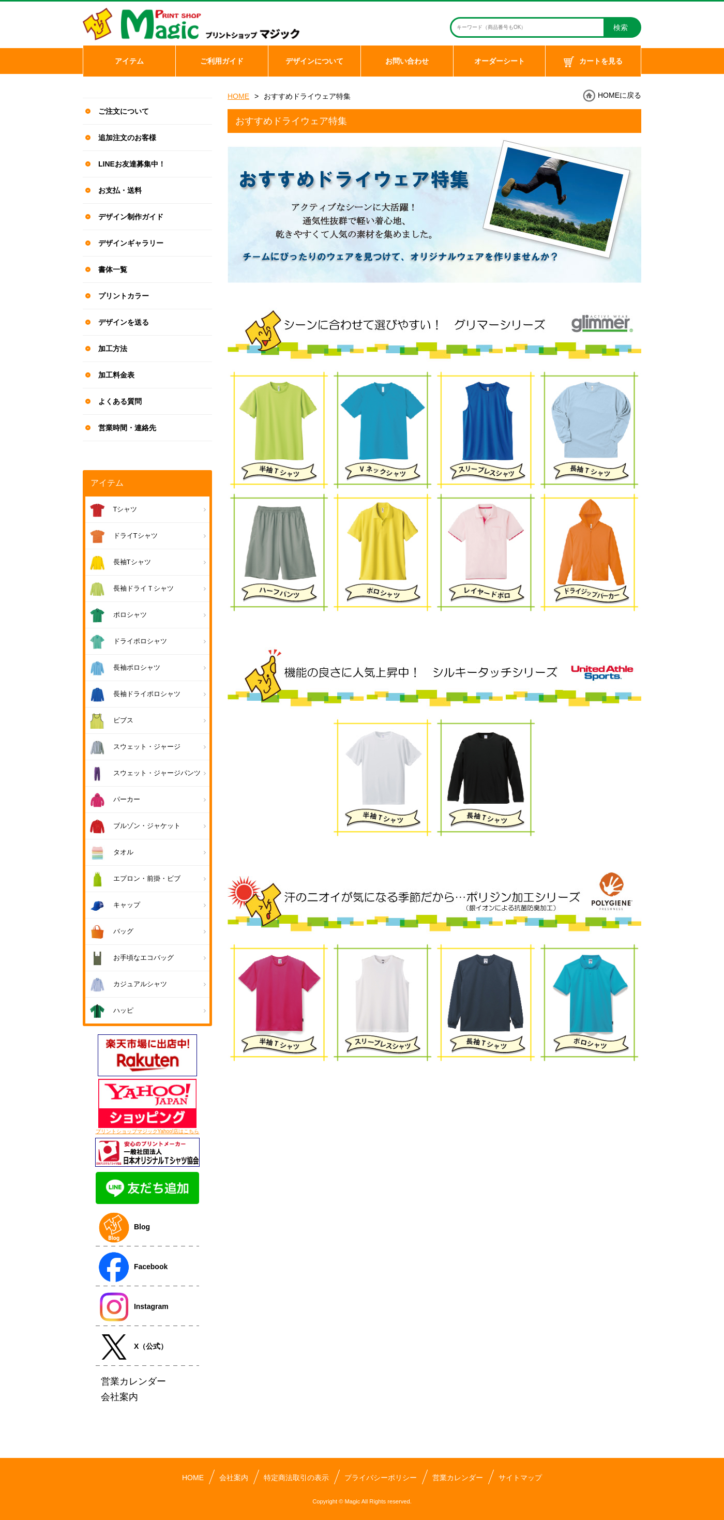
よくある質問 (120, 401)
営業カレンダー (457, 1477)
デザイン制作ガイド (130, 217)
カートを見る (593, 62)
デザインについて (314, 61)
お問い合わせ (407, 61)
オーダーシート (499, 61)
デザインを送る (123, 322)
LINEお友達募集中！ (131, 164)
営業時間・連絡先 (127, 428)
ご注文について (123, 111)
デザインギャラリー (130, 243)
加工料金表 (116, 375)
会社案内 (233, 1477)
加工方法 (112, 348)
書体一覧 (112, 269)
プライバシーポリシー (380, 1477)
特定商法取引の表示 (296, 1477)
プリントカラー (123, 296)
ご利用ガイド (222, 61)
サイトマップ (520, 1477)
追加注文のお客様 (127, 137)
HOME (238, 96)
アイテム (129, 61)
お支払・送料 (120, 190)
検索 (620, 27)
